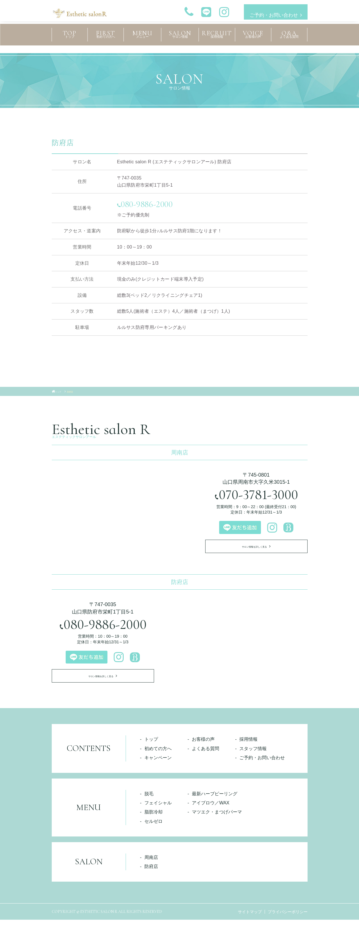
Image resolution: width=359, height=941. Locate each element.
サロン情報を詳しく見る (253, 556)
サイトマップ (250, 933)
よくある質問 (205, 769)
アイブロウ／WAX (210, 824)
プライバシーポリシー (288, 933)
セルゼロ (153, 842)
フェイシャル (158, 824)
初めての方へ (158, 769)
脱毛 (148, 815)
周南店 (151, 878)
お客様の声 (203, 760)
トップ (151, 760)
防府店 (151, 887)
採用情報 (248, 760)
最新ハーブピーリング (214, 815)
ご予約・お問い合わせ (270, 12)
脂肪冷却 (153, 833)
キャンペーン (158, 779)
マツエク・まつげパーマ (217, 833)
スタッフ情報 (253, 769)
